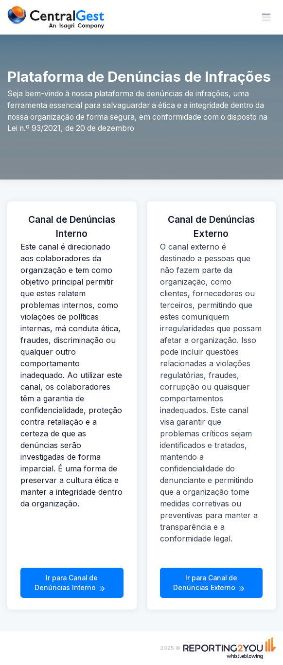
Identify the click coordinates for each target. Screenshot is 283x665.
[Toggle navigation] (266, 17)
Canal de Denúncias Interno (71, 226)
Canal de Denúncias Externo (211, 226)
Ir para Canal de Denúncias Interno (70, 583)
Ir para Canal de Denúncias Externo (209, 583)
